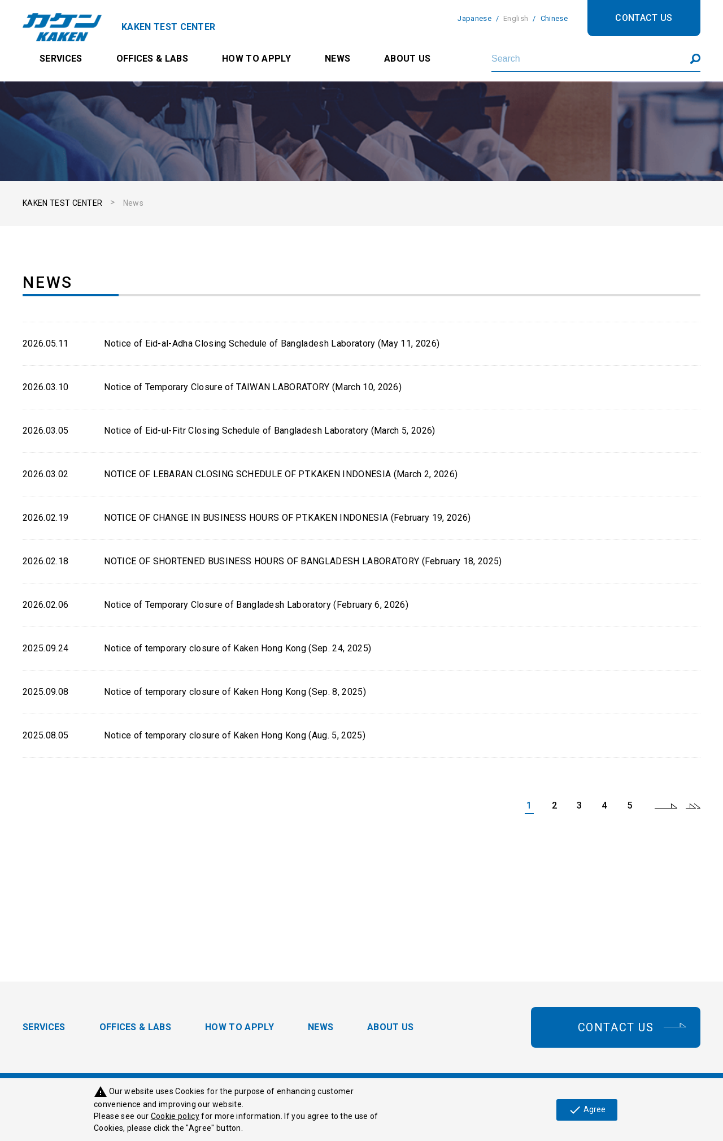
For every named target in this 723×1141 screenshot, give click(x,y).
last (693, 805)
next (666, 805)
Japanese (474, 18)
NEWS (337, 58)
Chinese (554, 18)
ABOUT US (407, 58)
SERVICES (61, 58)
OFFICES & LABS (152, 58)
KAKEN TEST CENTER (62, 203)
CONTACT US (643, 17)
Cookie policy (175, 1116)
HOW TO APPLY (256, 58)
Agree (587, 1110)
